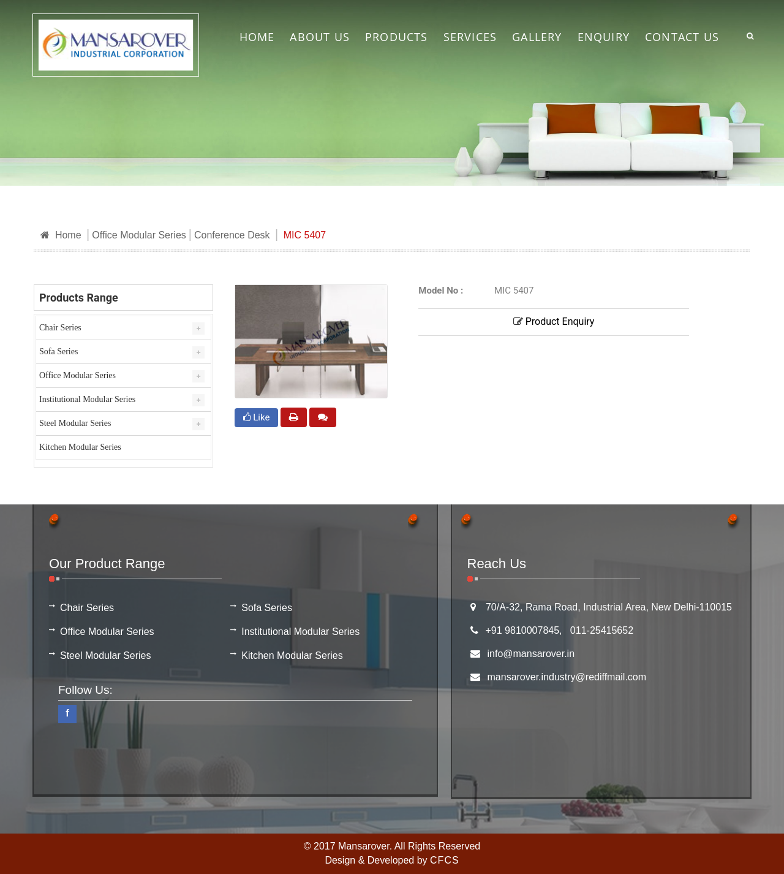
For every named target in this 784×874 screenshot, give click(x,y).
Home (60, 235)
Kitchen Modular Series (80, 447)
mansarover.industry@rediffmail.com (567, 677)
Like (256, 417)
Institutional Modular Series (87, 399)
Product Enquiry (554, 321)
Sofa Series (58, 351)
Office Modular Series (139, 235)
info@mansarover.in (531, 653)
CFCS (444, 860)
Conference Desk (232, 235)
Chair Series (60, 327)
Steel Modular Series (75, 423)
